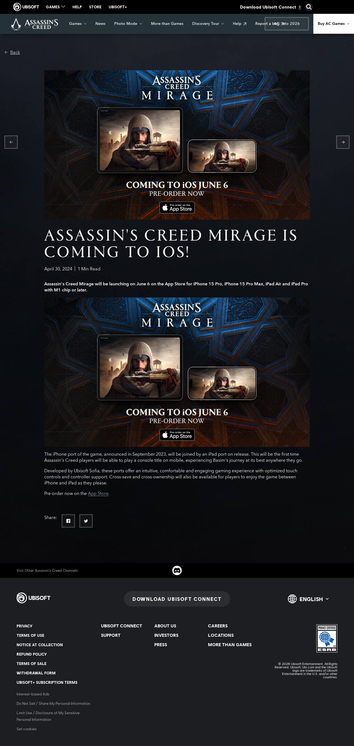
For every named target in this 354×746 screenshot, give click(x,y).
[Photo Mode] (128, 23)
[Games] (78, 23)
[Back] (12, 52)
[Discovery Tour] (208, 23)
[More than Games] (167, 23)
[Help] (239, 23)
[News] (100, 23)
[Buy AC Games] (333, 24)
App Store (98, 493)
